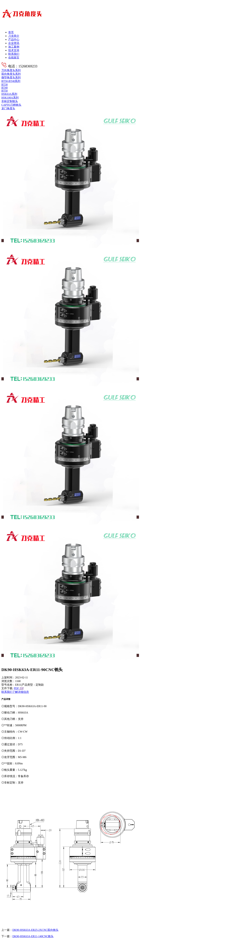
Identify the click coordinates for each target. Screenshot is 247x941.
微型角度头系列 (11, 77)
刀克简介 (13, 35)
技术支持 (13, 50)
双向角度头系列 (11, 73)
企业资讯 (13, 43)
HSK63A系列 (9, 94)
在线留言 (13, 57)
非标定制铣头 (9, 101)
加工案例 (13, 46)
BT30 (4, 84)
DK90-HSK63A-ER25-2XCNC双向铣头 (35, 929)
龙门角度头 (8, 108)
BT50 (4, 90)
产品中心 (13, 39)
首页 (11, 32)
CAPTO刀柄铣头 (11, 104)
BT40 (4, 87)
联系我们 (13, 53)
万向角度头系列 (11, 70)
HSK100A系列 (10, 97)
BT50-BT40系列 (10, 81)
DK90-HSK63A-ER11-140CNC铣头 (32, 936)
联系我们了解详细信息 (15, 691)
